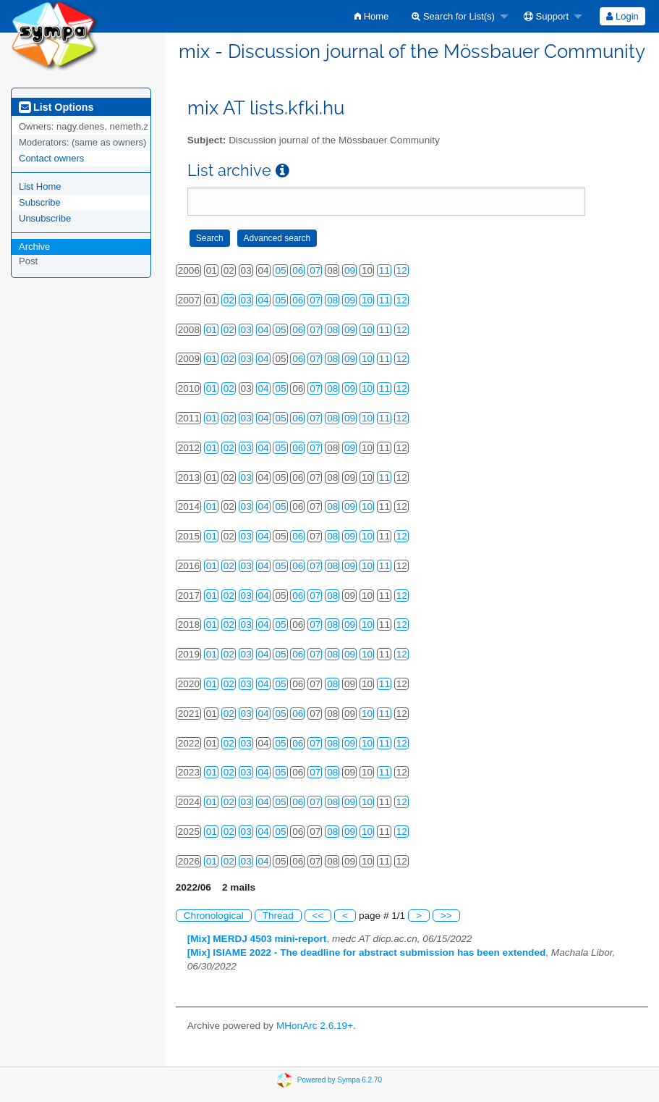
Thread (278, 915)
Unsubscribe (45, 218)
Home (371, 16)
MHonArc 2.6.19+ (314, 1025)
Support (546, 16)
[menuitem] (371, 16)
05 (280, 270)
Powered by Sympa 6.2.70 (339, 1080)
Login (622, 16)
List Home (40, 186)
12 (401, 270)
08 (332, 300)
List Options (56, 107)
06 (297, 270)
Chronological (214, 915)
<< (318, 915)
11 (384, 270)
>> (446, 915)
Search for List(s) (453, 16)
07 (315, 270)
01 (211, 329)
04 (263, 300)
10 (367, 300)
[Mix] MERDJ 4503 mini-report (257, 938)
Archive (34, 246)
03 (246, 300)
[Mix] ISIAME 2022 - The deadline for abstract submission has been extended (366, 952)
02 (229, 300)
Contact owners (51, 158)
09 (349, 270)
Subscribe (40, 202)
